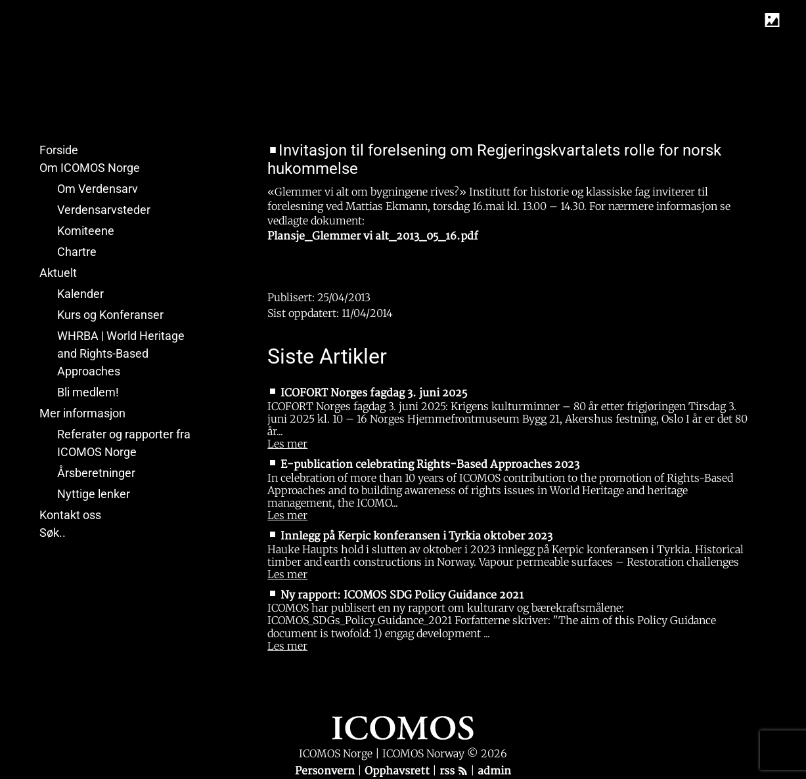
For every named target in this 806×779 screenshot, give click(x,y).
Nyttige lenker (93, 494)
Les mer (287, 443)
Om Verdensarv (97, 189)
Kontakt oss (70, 515)
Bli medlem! (88, 392)
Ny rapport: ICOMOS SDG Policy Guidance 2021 (402, 595)
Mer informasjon (82, 413)
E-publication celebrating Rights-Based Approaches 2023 (429, 464)
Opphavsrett (398, 771)
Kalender (80, 294)
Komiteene (85, 231)
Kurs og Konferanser (110, 315)
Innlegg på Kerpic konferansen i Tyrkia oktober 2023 (416, 536)
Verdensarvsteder (103, 210)
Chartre (77, 252)
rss (453, 771)
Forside (58, 150)
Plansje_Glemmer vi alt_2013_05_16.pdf (372, 236)
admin (494, 771)
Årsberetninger (96, 473)
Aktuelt (58, 273)
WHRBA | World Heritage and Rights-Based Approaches (121, 353)
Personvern (326, 771)
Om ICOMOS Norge (89, 168)
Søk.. (52, 532)
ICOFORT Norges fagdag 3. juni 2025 (373, 393)
